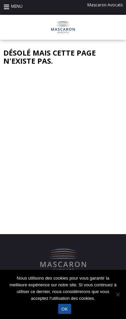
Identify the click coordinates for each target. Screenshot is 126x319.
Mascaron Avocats (105, 5)
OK (64, 309)
